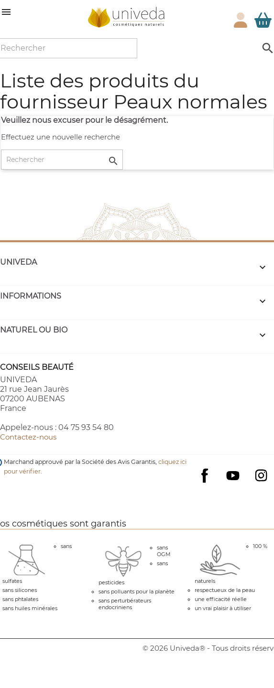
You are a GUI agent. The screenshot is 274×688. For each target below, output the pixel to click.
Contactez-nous (28, 436)
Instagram (261, 475)
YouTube (233, 475)
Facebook (204, 485)
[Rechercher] (62, 160)
